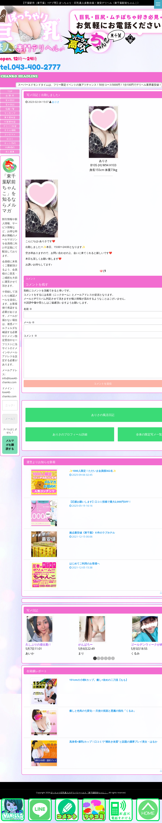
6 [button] (113, 658)
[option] (50, 635)
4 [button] (105, 658)
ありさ (55, 102)
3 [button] (102, 658)
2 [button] (98, 658)
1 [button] (94, 658)
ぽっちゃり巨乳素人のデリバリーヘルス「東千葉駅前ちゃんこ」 (79, 792)
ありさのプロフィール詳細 (70, 434)
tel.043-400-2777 (30, 67)
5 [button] (109, 658)
